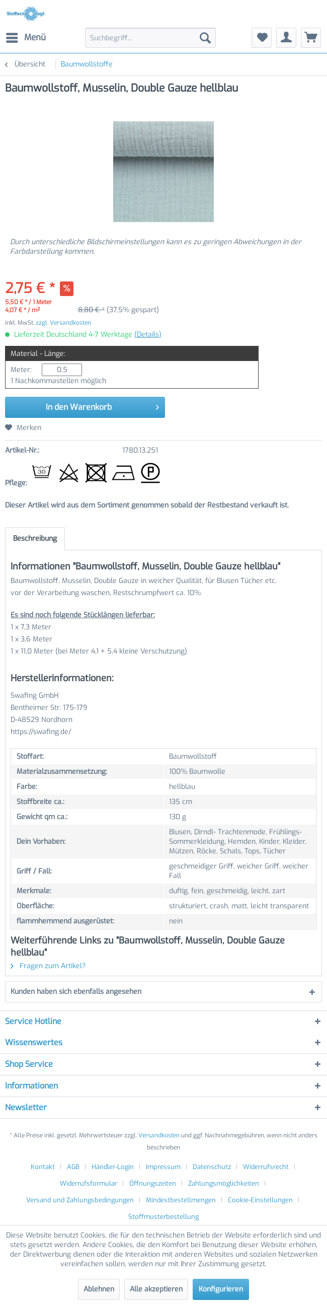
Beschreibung (35, 538)
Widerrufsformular (88, 1183)
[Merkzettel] (262, 38)
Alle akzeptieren (156, 1289)
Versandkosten (159, 1135)
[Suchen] (205, 38)
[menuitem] (25, 38)
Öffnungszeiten (152, 1183)
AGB (73, 1167)
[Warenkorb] (311, 38)
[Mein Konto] (286, 38)
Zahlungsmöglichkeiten (223, 1183)
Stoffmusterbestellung (163, 1216)
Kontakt (43, 1167)
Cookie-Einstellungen (260, 1200)
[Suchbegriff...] (150, 38)
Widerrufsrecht (266, 1167)
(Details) (147, 334)
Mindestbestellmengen (181, 1200)
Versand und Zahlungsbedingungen (80, 1200)
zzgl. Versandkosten (63, 323)
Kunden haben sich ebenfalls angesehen (76, 991)
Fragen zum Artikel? (48, 966)
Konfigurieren (221, 1289)
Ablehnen (99, 1289)
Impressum (163, 1167)
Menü (26, 36)
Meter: (21, 370)
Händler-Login (113, 1167)
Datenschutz (212, 1167)
